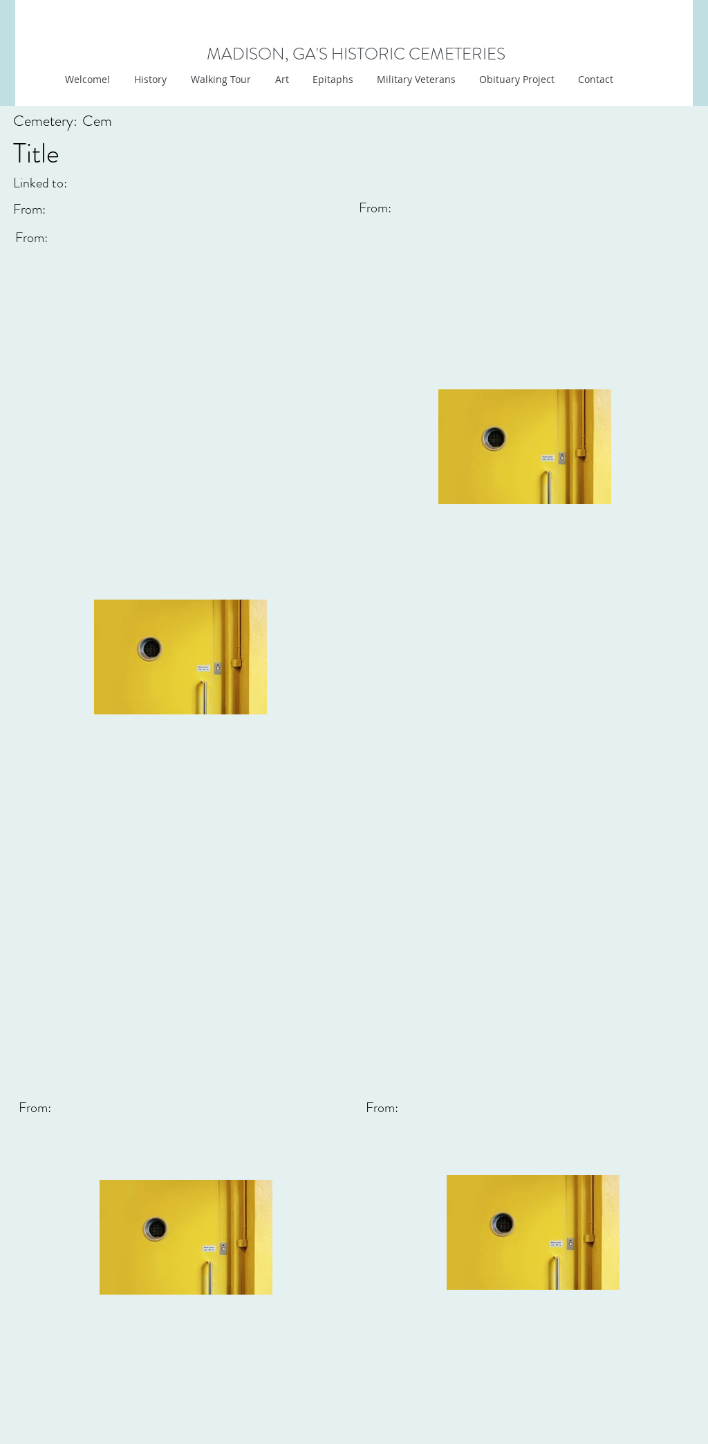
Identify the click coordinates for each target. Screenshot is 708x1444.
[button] (280, 79)
